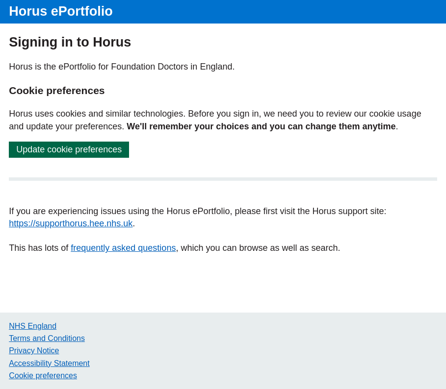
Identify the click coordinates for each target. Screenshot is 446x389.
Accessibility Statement (49, 363)
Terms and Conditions (47, 338)
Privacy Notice (34, 350)
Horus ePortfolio (61, 11)
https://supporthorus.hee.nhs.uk (70, 223)
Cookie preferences (43, 375)
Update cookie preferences (69, 149)
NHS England (32, 326)
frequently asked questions (123, 248)
